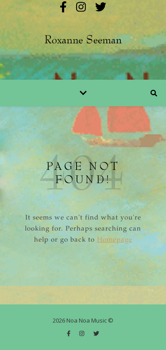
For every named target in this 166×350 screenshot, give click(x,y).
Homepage (114, 240)
